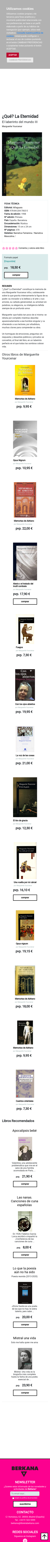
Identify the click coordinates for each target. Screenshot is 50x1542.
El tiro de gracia (20, 820)
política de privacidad (29, 1498)
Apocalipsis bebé (24, 1130)
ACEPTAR (13, 55)
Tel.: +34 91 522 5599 (25, 1520)
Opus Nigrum (19, 460)
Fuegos (19, 647)
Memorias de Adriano (25, 399)
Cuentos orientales (24, 1101)
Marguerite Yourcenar (12, 126)
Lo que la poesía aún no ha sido (24, 1270)
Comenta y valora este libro (31, 248)
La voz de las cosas (25, 755)
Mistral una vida (24, 1338)
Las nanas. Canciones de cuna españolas (24, 1201)
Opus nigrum (22, 943)
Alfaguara (17, 207)
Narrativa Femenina (23, 233)
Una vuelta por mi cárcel (25, 882)
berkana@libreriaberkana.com (25, 1523)
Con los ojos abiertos (25, 704)
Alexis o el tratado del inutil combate (23, 584)
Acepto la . (26, 1498)
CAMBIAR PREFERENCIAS (20, 60)
